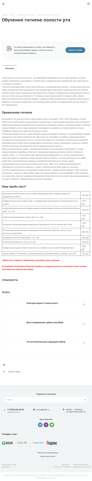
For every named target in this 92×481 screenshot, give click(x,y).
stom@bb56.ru (43, 410)
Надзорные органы (80, 465)
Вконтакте (40, 424)
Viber (46, 424)
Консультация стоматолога (42, 302)
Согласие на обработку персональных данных (72, 467)
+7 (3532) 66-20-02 (15, 409)
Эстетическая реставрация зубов (46, 341)
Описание (9, 68)
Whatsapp (51, 424)
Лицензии (65, 465)
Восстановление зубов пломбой (45, 322)
